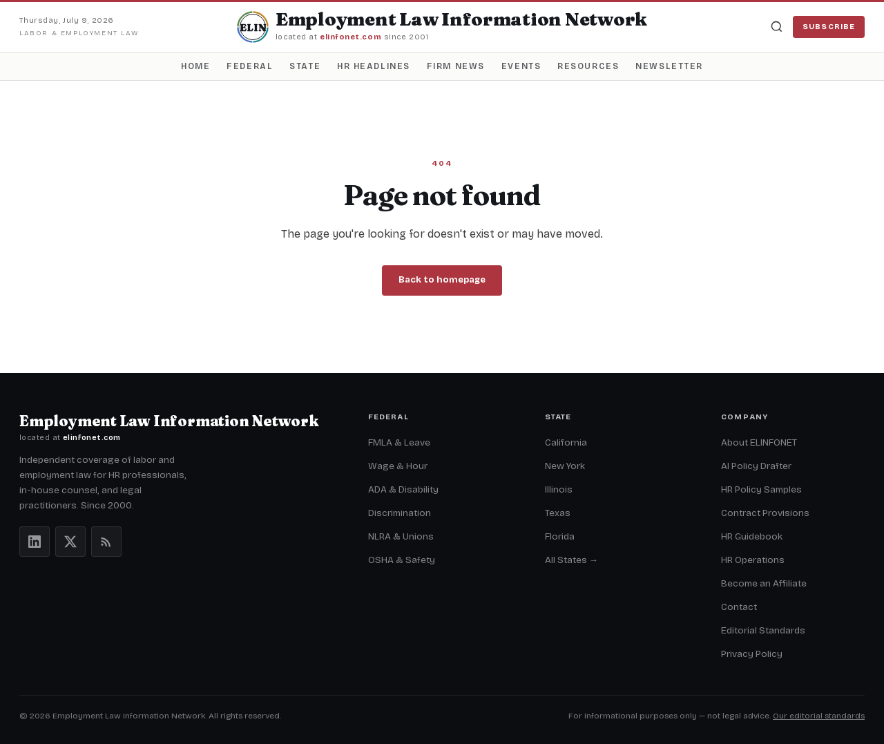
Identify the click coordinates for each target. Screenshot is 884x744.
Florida (560, 536)
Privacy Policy (751, 654)
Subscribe (829, 26)
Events (521, 66)
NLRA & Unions (401, 536)
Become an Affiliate (764, 583)
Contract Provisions (765, 513)
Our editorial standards (819, 716)
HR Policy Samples (761, 489)
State (304, 66)
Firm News (456, 66)
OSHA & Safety (401, 560)
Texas (557, 513)
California (566, 442)
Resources (588, 66)
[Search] (776, 27)
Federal (250, 66)
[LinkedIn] (34, 541)
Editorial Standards (763, 630)
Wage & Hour (397, 466)
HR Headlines (373, 66)
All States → (572, 560)
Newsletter (669, 66)
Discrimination (399, 513)
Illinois (559, 489)
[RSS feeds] (106, 541)
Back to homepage (442, 279)
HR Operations (753, 560)
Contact (739, 607)
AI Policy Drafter (756, 466)
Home (195, 66)
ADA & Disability (403, 489)
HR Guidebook (751, 536)
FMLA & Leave (399, 442)
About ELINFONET (759, 442)
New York (565, 466)
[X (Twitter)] (70, 541)
